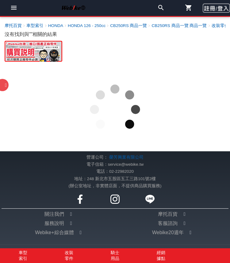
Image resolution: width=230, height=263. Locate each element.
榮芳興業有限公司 (126, 157)
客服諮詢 (168, 223)
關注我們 (54, 214)
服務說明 (54, 223)
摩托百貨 (168, 214)
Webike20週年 (168, 232)
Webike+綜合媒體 (54, 232)
